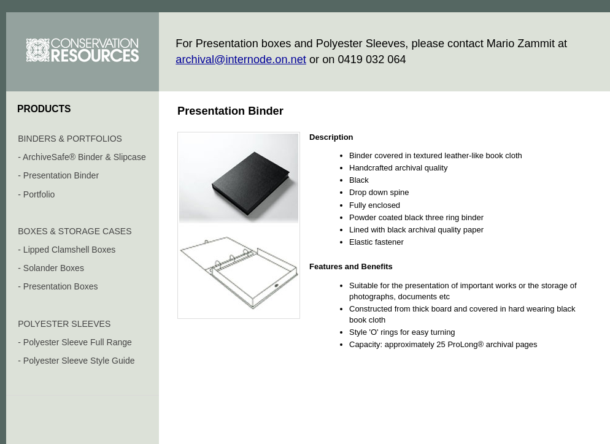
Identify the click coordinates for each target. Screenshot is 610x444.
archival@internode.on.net (241, 59)
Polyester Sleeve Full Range (77, 342)
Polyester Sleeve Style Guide (79, 361)
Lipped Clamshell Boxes (69, 250)
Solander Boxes (53, 268)
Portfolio (39, 194)
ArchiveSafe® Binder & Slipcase (84, 157)
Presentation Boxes (60, 286)
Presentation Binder (61, 175)
